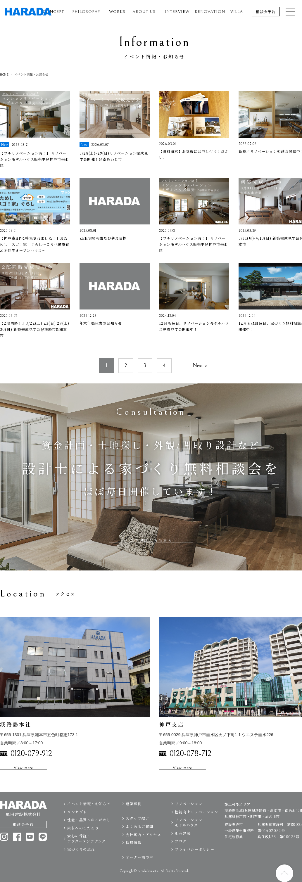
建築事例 (133, 814)
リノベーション (189, 814)
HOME (4, 74)
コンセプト (77, 823)
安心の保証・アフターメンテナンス (86, 850)
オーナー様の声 (139, 868)
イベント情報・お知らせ (89, 814)
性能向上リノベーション (196, 823)
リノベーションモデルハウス (189, 834)
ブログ (181, 852)
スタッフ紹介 (137, 829)
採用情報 (133, 853)
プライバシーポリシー (194, 860)
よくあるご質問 (139, 837)
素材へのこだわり (83, 839)
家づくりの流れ (81, 860)
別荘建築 (183, 844)
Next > (200, 377)
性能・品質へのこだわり (89, 831)
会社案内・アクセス (143, 845)
